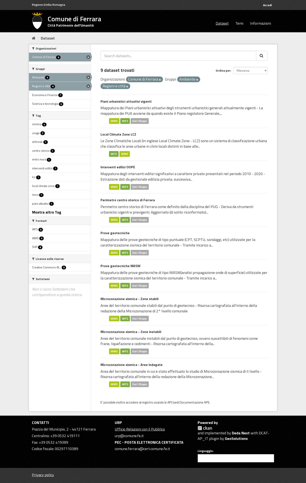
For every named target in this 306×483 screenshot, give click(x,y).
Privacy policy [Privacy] (43, 475)
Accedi (267, 5)
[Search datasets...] (178, 56)
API (169, 402)
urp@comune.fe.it (129, 436)
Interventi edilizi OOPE (118, 167)
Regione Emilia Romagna (48, 4)
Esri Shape (139, 121)
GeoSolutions (236, 438)
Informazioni (260, 23)
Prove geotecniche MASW (120, 265)
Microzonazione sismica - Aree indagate (132, 364)
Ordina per (223, 70)
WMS (114, 121)
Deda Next (241, 433)
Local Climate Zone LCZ (118, 134)
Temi (239, 23)
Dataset (222, 23)
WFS (125, 121)
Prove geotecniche (115, 232)
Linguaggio (205, 451)
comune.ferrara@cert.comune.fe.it (142, 449)
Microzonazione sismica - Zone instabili (131, 331)
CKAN (205, 428)
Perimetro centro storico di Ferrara (128, 200)
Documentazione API (194, 402)
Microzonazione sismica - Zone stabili (130, 298)
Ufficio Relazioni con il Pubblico (140, 429)
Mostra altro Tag (46, 212)
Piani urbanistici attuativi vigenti (126, 101)
